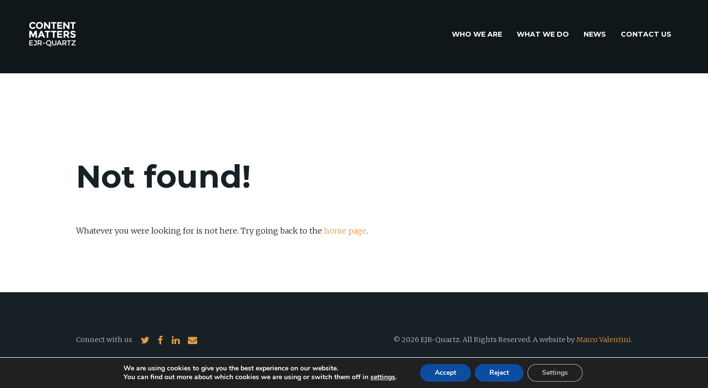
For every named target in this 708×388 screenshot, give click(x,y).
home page (345, 231)
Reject (499, 372)
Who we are (477, 34)
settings (382, 377)
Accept (445, 372)
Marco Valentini (603, 339)
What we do (543, 34)
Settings (555, 372)
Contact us (646, 34)
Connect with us (104, 339)
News (595, 34)
